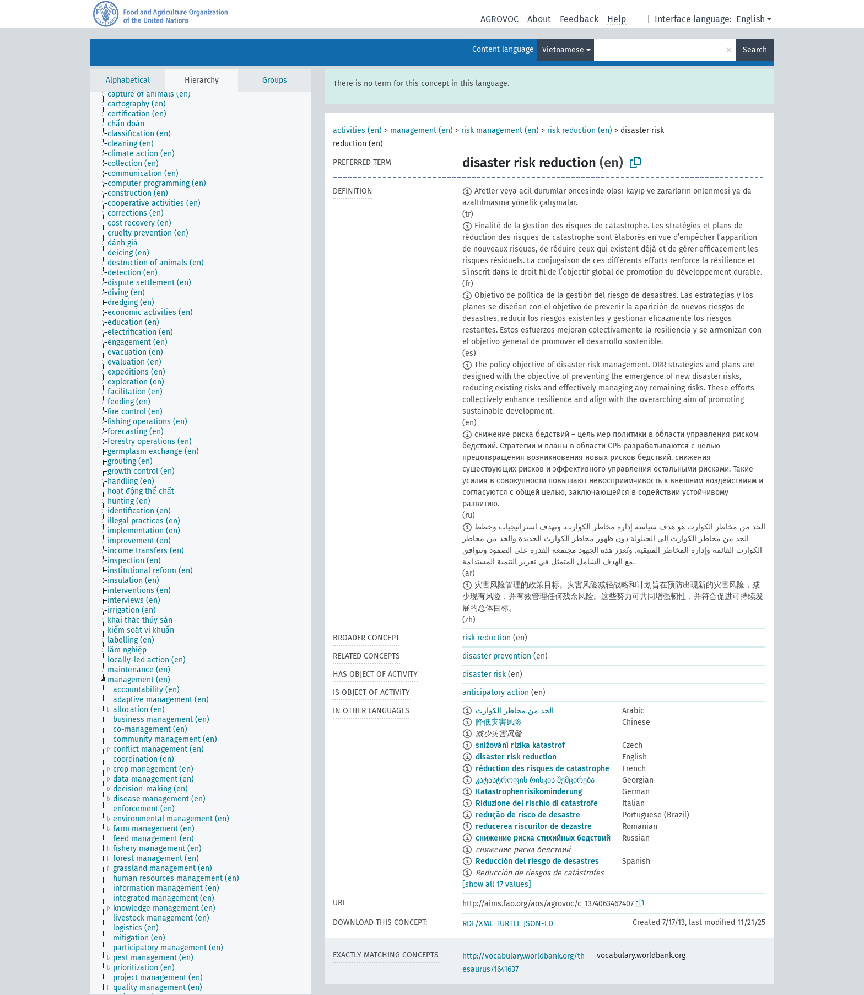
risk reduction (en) (579, 130)
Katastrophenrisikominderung (529, 791)
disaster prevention (496, 656)
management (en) (421, 130)
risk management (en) (500, 130)
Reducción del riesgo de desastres (537, 861)
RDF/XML (477, 923)
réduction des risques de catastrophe (542, 768)
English (750, 19)
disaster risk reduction (516, 757)
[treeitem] (154, 94)
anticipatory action (495, 692)
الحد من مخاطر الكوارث (515, 710)
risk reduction (486, 638)
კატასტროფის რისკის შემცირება (535, 780)
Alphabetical (128, 80)
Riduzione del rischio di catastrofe (537, 803)
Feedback (579, 19)
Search (755, 50)
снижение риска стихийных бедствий (543, 838)
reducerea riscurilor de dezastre (534, 826)
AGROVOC (499, 19)
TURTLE (508, 923)
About (539, 19)
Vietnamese (563, 50)
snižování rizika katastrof (520, 745)
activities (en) (357, 130)
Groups (274, 80)
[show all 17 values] (496, 884)
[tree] (200, 543)
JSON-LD (538, 923)
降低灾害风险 (499, 722)
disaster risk (484, 674)
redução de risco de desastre (528, 815)
